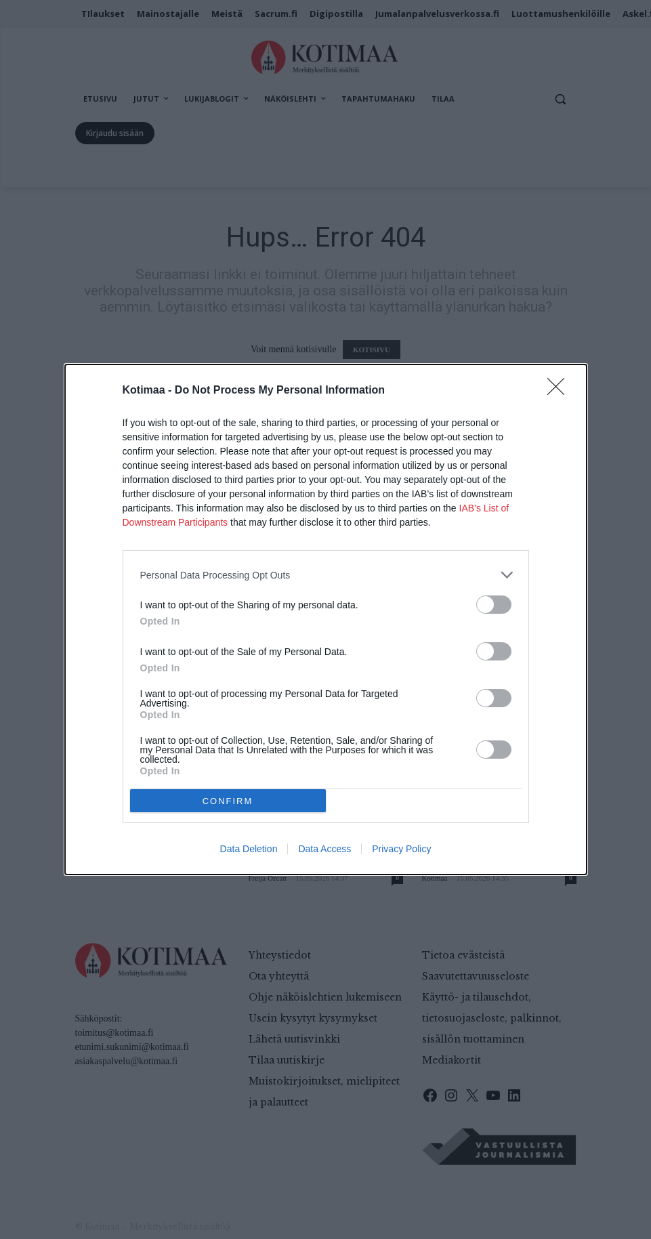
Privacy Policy (401, 848)
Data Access (324, 848)
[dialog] (326, 619)
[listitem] (325, 575)
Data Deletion (249, 848)
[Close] (560, 391)
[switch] (493, 604)
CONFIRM (228, 801)
